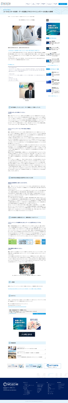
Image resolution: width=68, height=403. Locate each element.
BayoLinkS (60, 386)
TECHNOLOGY (33, 4)
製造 (27, 50)
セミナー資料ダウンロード (28, 390)
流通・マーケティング (22, 50)
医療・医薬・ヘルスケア (51, 388)
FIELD (38, 4)
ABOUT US (28, 4)
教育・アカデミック (51, 391)
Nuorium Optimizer (61, 385)
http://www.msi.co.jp (12, 313)
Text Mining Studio (11, 50)
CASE (44, 4)
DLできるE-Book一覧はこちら (53, 65)
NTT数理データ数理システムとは (29, 385)
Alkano (60, 388)
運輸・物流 (49, 385)
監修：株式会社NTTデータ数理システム (34, 50)
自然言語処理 (16, 50)
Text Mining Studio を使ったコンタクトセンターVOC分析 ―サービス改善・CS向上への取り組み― (25, 288)
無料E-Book (26, 389)
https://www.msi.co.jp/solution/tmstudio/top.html (17, 306)
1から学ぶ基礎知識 (27, 393)
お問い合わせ (63, 3)
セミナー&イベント (26, 386)
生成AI (38, 392)
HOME (9, 16)
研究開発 (49, 387)
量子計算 (38, 391)
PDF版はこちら (11, 64)
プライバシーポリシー (26, 394)
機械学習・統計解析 (40, 385)
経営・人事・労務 (50, 393)
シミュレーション (40, 387)
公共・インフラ (50, 392)
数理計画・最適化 (40, 386)
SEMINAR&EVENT (49, 4)
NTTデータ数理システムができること (39, 313)
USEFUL (56, 4)
